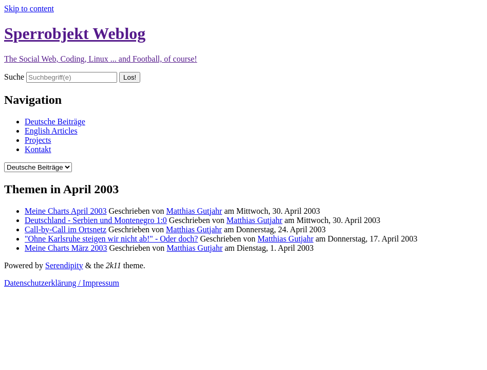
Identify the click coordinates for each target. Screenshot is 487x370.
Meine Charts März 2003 (66, 248)
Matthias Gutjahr (194, 211)
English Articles (51, 130)
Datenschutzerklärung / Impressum (61, 283)
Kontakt (38, 149)
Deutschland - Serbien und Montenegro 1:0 (96, 220)
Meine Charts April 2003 (66, 211)
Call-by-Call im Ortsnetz (65, 229)
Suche (14, 76)
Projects (38, 140)
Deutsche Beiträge (55, 121)
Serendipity (64, 265)
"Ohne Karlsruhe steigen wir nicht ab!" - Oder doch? (111, 238)
